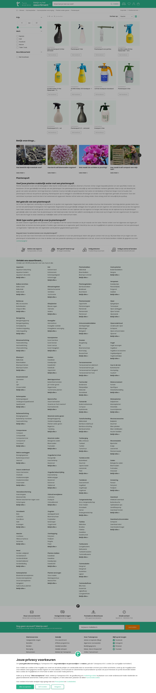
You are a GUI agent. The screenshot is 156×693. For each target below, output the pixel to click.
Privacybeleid (59, 682)
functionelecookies (93, 678)
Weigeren (57, 687)
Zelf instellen (42, 687)
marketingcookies (90, 676)
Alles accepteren (25, 687)
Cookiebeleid (71, 682)
